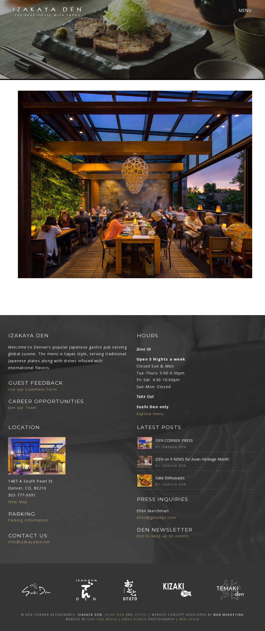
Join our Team (22, 407)
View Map (18, 501)
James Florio (134, 619)
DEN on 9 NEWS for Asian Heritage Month (192, 459)
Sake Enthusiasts (170, 477)
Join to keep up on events (163, 535)
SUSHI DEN (114, 615)
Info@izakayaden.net (29, 541)
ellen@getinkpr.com (156, 517)
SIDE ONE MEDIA (102, 619)
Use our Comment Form (32, 389)
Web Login (189, 619)
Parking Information (28, 520)
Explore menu (150, 413)
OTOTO (141, 615)
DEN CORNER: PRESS (174, 440)
